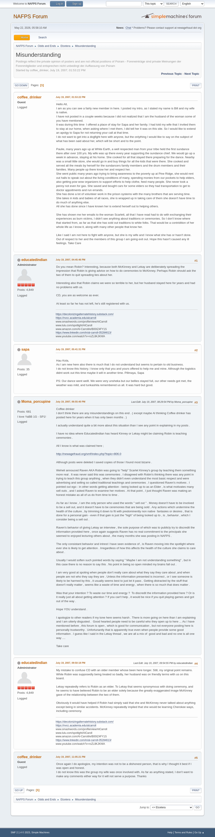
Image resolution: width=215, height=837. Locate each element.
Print (195, 85)
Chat (128, 27)
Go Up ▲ (199, 832)
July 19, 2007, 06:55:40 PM (70, 401)
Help (170, 832)
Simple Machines (40, 832)
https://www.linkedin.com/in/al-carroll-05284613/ (83, 332)
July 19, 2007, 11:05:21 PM (70, 756)
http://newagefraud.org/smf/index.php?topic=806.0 (88, 454)
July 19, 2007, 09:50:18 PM (70, 662)
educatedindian (34, 260)
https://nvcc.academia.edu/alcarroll (76, 317)
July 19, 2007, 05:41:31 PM (70, 349)
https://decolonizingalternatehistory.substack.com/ (85, 314)
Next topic (192, 73)
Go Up (19, 790)
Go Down (21, 85)
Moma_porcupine (35, 401)
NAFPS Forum (30, 16)
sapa (25, 349)
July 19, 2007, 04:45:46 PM (70, 259)
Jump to (144, 807)
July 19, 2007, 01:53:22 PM (70, 97)
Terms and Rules (183, 832)
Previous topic (171, 73)
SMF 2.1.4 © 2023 (20, 832)
